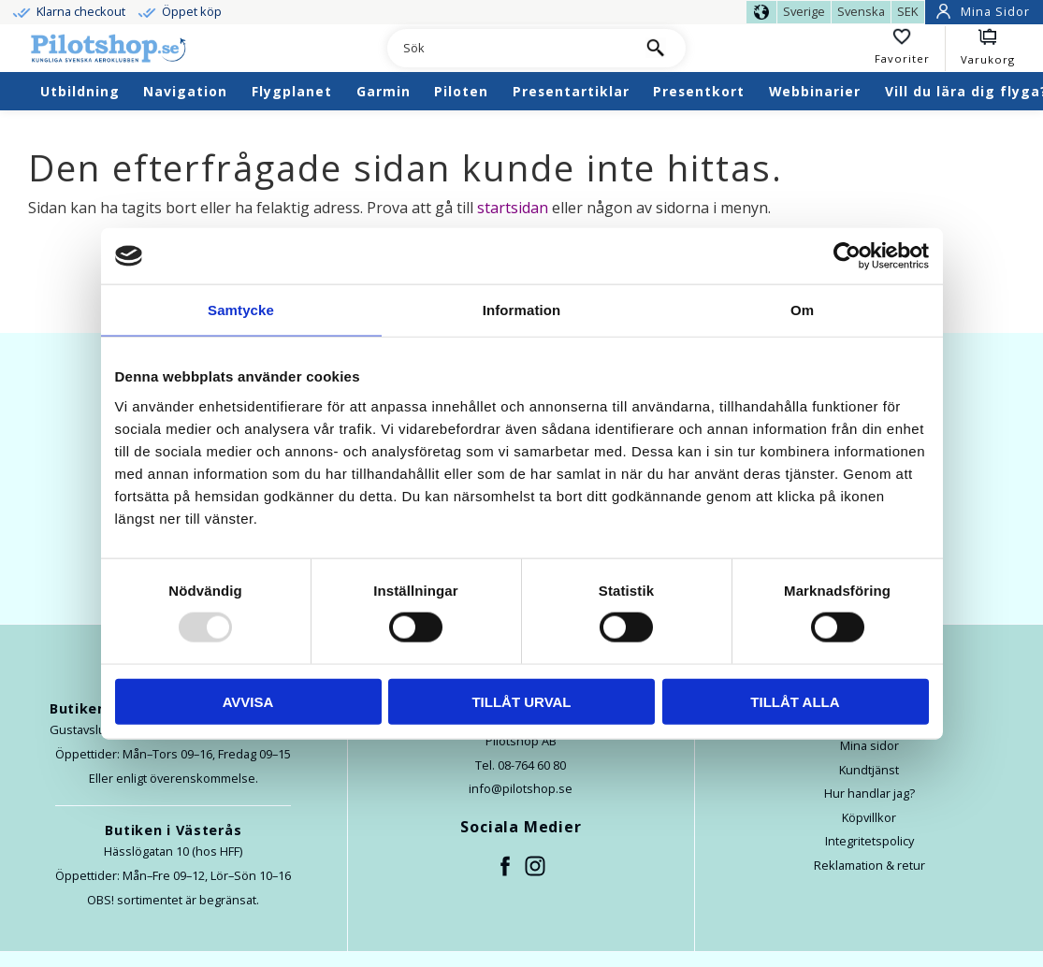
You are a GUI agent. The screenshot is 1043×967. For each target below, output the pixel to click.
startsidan (512, 207)
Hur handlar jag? (869, 793)
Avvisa (248, 701)
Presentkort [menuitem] (699, 91)
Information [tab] (522, 310)
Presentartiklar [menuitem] (571, 91)
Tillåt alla (794, 701)
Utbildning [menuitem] (80, 91)
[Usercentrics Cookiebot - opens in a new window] (847, 256)
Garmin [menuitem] (383, 91)
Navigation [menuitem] (185, 91)
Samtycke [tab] (241, 310)
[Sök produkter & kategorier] (506, 48)
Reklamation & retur (869, 865)
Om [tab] (802, 310)
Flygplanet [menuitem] (292, 91)
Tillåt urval (521, 701)
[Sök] (655, 48)
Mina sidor (869, 745)
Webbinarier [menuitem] (815, 91)
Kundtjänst (869, 769)
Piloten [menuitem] (461, 91)
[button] (910, 48)
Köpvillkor (869, 817)
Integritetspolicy (869, 840)
